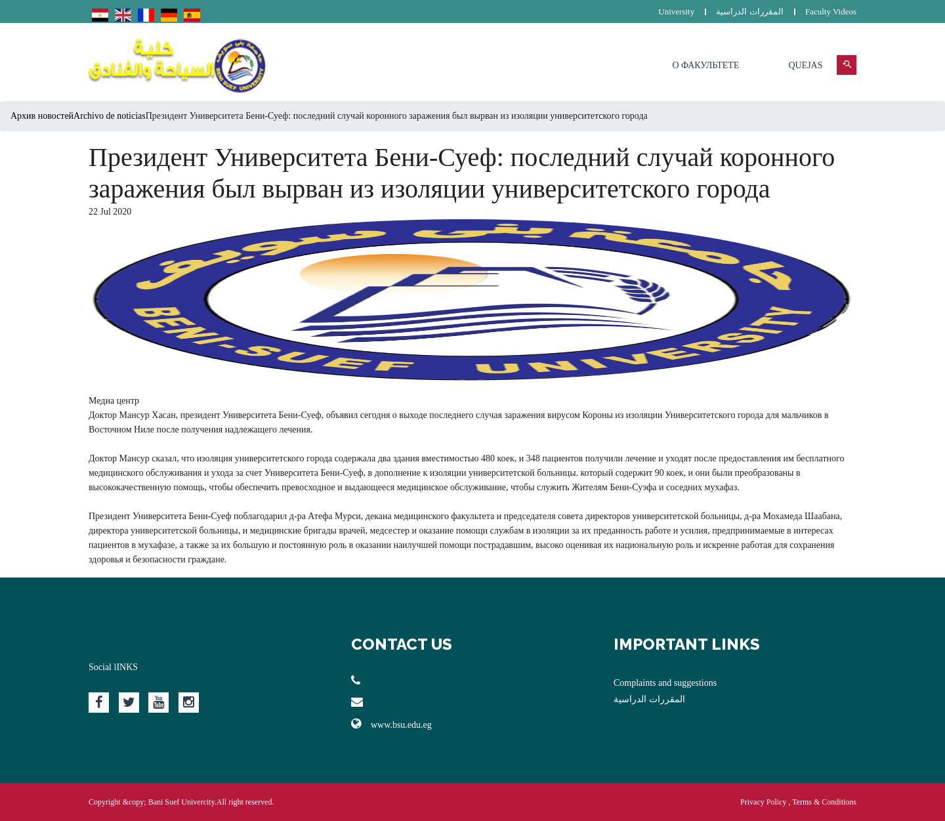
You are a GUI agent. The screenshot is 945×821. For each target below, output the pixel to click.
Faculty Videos (830, 11)
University (676, 11)
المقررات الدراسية (749, 11)
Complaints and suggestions (665, 683)
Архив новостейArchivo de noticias (78, 116)
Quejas (805, 65)
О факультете (705, 65)
